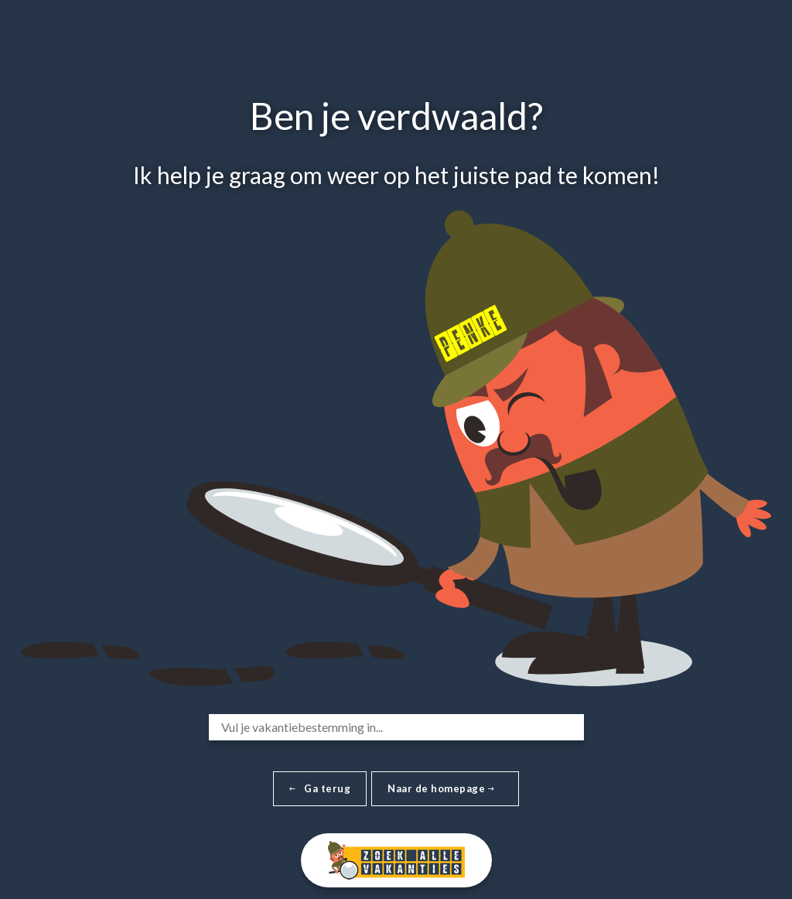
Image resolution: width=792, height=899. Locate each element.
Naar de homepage (440, 788)
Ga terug (319, 788)
